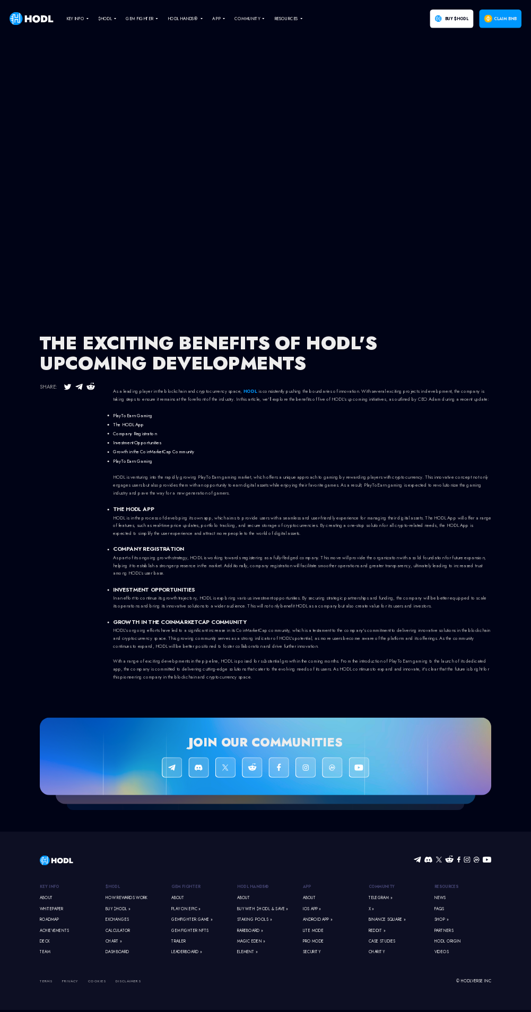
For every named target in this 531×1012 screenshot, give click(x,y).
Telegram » (380, 898)
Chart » (114, 941)
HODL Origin (447, 941)
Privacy (70, 981)
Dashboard (117, 952)
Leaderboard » (186, 952)
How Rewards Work (127, 898)
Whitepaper (51, 909)
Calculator (118, 931)
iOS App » (312, 909)
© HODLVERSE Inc (474, 981)
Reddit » (377, 931)
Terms (46, 981)
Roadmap (49, 919)
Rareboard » (250, 931)
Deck (45, 941)
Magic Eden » (251, 941)
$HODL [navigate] (104, 18)
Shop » (441, 919)
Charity (377, 952)
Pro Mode (313, 941)
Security (312, 952)
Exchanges (117, 919)
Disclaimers (128, 981)
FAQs (439, 909)
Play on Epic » (186, 909)
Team (45, 952)
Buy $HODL (456, 19)
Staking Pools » (254, 919)
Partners (444, 931)
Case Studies (382, 941)
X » (371, 909)
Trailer (178, 941)
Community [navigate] (246, 18)
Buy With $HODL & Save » (262, 909)
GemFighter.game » (191, 919)
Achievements (54, 931)
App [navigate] (216, 18)
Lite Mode (313, 931)
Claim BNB (505, 19)
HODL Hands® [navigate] (183, 18)
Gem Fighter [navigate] (139, 18)
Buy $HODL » (118, 909)
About (46, 898)
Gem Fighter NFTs (190, 931)
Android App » (318, 919)
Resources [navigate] (286, 18)
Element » (247, 952)
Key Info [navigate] (75, 18)
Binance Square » (387, 919)
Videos (441, 952)
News (440, 898)
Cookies (97, 981)
